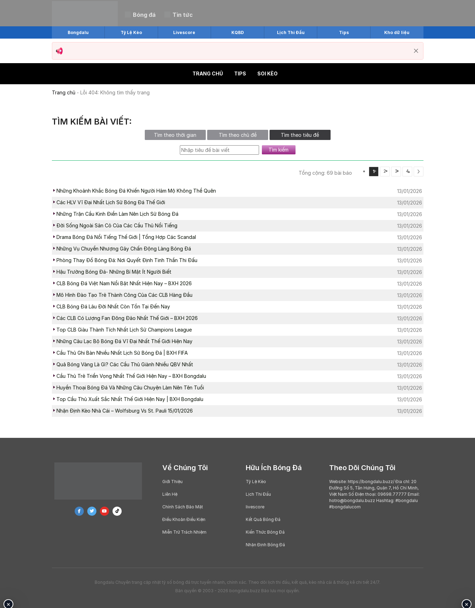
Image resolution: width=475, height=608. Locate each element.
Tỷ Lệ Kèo (256, 481)
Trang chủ (207, 73)
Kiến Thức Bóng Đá (265, 532)
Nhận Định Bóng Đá (265, 544)
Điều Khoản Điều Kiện (183, 519)
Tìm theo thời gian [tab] (175, 135)
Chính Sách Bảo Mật (182, 506)
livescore (255, 506)
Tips (240, 73)
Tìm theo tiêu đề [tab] (300, 135)
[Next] (418, 171)
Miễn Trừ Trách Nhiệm (184, 532)
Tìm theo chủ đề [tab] (238, 135)
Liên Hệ (169, 494)
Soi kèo (267, 73)
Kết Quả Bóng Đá (263, 519)
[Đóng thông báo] (416, 50)
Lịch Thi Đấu (258, 494)
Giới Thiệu (172, 481)
